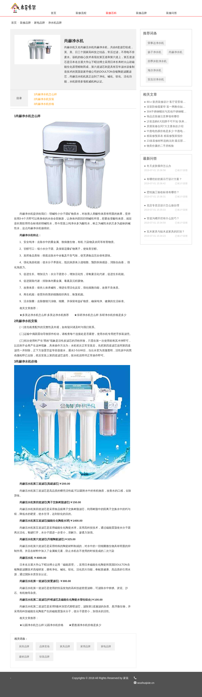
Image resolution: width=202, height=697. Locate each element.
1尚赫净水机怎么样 (45, 94)
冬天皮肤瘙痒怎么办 (159, 165)
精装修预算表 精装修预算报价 (165, 135)
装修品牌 (141, 13)
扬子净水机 (154, 52)
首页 (53, 13)
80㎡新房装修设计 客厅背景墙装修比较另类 (173, 101)
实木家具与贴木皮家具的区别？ (166, 231)
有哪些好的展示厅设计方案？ (164, 179)
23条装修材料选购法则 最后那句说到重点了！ (174, 140)
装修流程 (81, 13)
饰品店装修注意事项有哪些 (163, 116)
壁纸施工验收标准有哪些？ (163, 192)
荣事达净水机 (156, 43)
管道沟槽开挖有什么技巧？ (163, 218)
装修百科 (111, 13)
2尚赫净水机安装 (44, 99)
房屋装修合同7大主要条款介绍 (165, 126)
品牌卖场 (44, 646)
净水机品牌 (55, 22)
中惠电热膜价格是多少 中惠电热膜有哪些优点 (174, 131)
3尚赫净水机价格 (44, 103)
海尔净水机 (154, 70)
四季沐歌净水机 (157, 61)
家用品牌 (85, 646)
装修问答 (171, 13)
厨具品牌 (24, 646)
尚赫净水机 (175, 52)
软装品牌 (44, 656)
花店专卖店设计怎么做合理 (163, 205)
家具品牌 (65, 646)
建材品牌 (24, 656)
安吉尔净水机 (156, 79)
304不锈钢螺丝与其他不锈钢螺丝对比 (169, 111)
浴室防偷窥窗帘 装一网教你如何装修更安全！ (174, 106)
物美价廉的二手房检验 (160, 145)
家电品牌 (39, 22)
